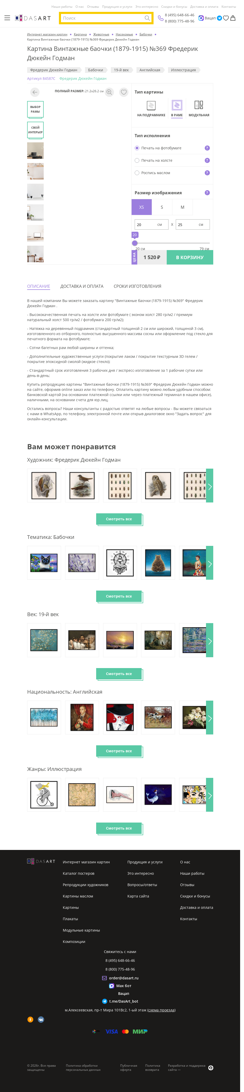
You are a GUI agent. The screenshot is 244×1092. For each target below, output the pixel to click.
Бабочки (95, 69)
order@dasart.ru (124, 977)
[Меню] (7, 18)
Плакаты (70, 918)
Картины (71, 907)
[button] (209, 485)
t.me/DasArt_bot (123, 1001)
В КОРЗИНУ (190, 257)
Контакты (229, 7)
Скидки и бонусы (174, 7)
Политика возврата (152, 1068)
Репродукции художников (85, 884)
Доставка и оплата (204, 7)
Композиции (74, 941)
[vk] (41, 1019)
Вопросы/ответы (142, 884)
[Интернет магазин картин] (33, 17)
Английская (150, 69)
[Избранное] (226, 18)
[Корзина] (233, 18)
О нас (79, 7)
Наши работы (61, 7)
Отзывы (93, 7)
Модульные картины (81, 930)
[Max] (201, 18)
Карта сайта (138, 896)
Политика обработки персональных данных (83, 1068)
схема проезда (161, 1010)
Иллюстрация (183, 69)
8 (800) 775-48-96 (179, 21)
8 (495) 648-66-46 (179, 14)
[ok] (30, 1019)
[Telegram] (219, 18)
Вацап (210, 18)
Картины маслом (78, 896)
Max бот (123, 985)
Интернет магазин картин (86, 861)
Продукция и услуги (117, 7)
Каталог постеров (78, 873)
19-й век (121, 69)
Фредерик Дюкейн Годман (53, 69)
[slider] (134, 243)
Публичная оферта (128, 1068)
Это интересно (146, 7)
